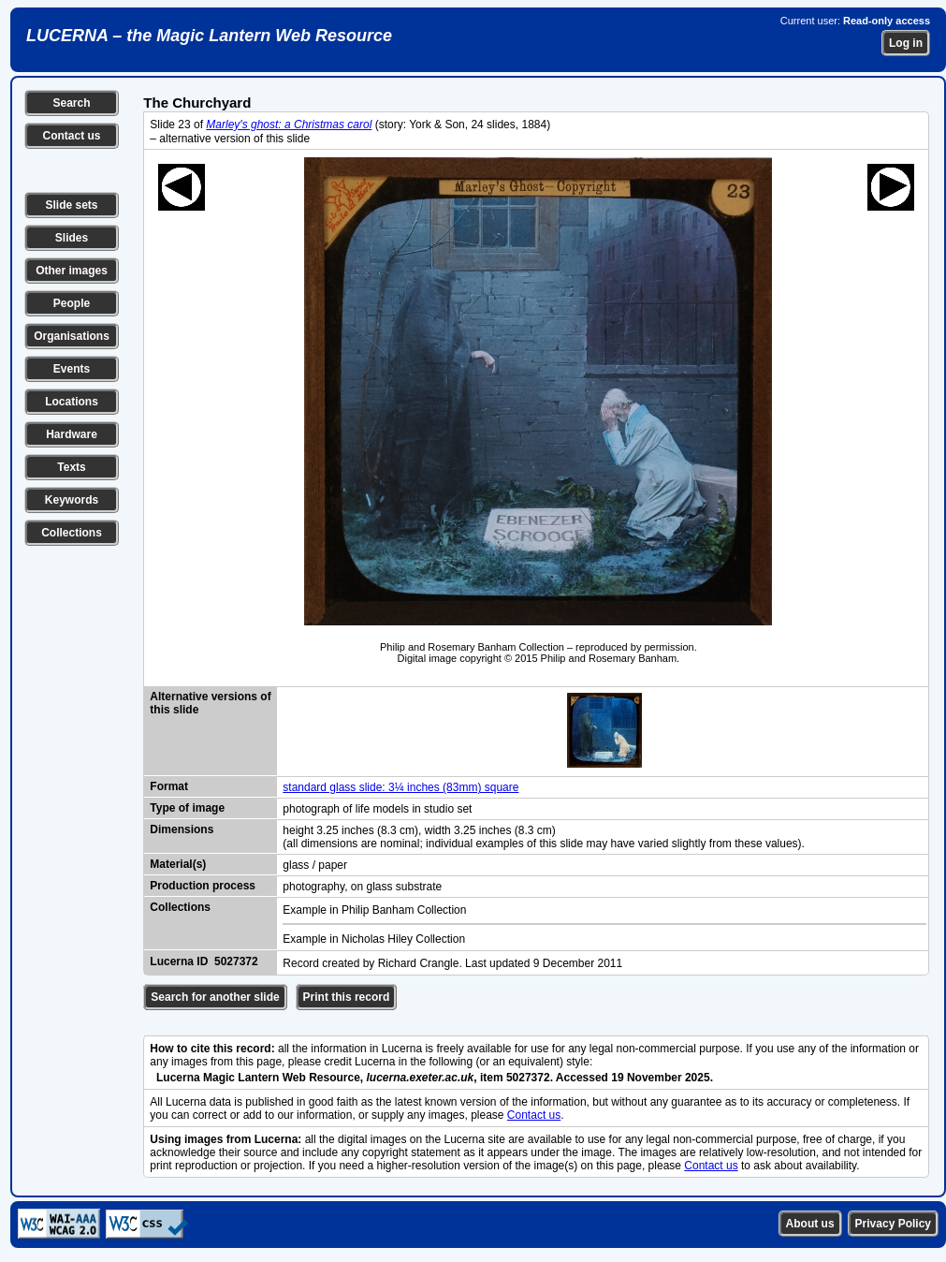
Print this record (346, 997)
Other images (72, 270)
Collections (71, 532)
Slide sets (71, 205)
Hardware (71, 434)
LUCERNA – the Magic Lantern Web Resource (209, 35)
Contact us (71, 135)
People (71, 303)
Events (71, 368)
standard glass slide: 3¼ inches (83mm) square (400, 787)
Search (71, 103)
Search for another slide (215, 997)
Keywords (71, 499)
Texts (71, 467)
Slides (71, 237)
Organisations (71, 336)
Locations (71, 401)
